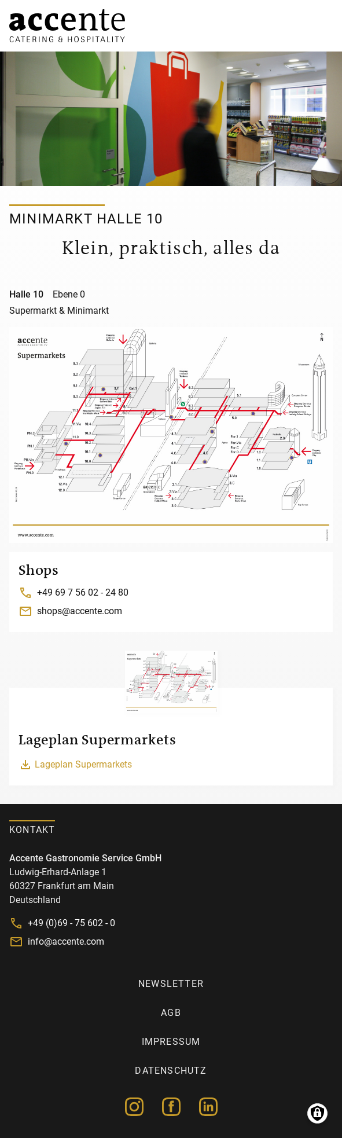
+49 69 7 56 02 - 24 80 (82, 592)
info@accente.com (66, 941)
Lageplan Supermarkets (83, 764)
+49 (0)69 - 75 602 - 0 (71, 922)
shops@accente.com (79, 610)
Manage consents (317, 1113)
